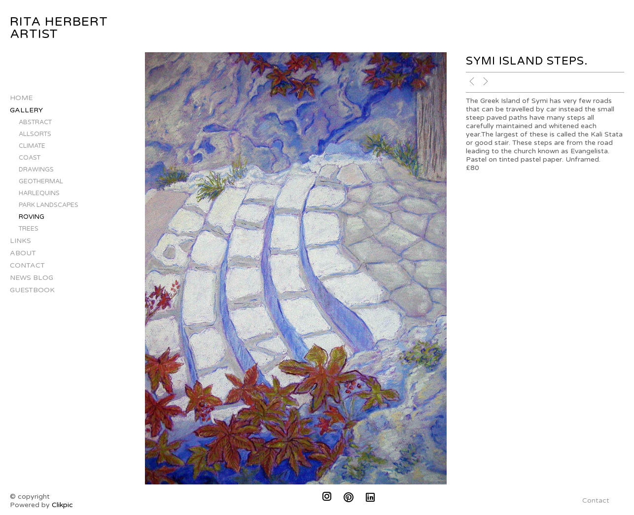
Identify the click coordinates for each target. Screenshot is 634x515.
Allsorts (35, 134)
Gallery (26, 110)
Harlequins (39, 193)
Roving (31, 217)
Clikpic (62, 505)
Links (20, 241)
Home (21, 98)
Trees (28, 229)
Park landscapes (48, 205)
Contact (27, 265)
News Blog (31, 278)
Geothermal (41, 181)
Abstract (35, 122)
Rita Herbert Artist (59, 27)
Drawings (36, 169)
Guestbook (32, 290)
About (23, 253)
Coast (29, 158)
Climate (32, 146)
